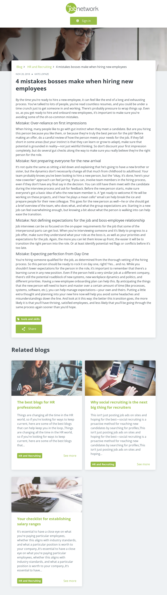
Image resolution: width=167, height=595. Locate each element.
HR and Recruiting (39, 67)
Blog (19, 67)
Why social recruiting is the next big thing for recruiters (119, 405)
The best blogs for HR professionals (36, 405)
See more (69, 456)
